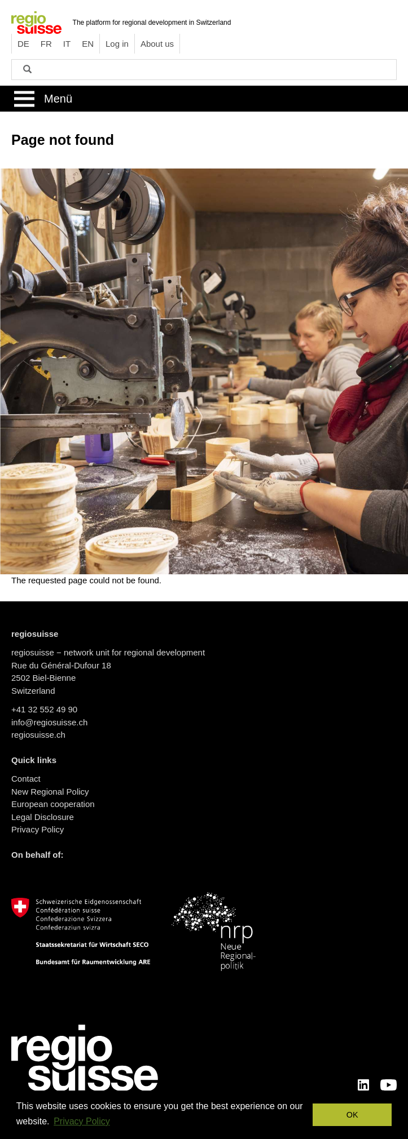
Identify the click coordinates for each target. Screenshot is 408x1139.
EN (88, 43)
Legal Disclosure (42, 817)
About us (157, 43)
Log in (117, 43)
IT (67, 43)
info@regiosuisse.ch (49, 722)
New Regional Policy (50, 791)
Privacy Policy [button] (82, 1121)
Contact (26, 778)
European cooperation (53, 804)
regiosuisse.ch (38, 734)
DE (23, 43)
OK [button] (352, 1114)
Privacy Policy (37, 829)
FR (46, 43)
